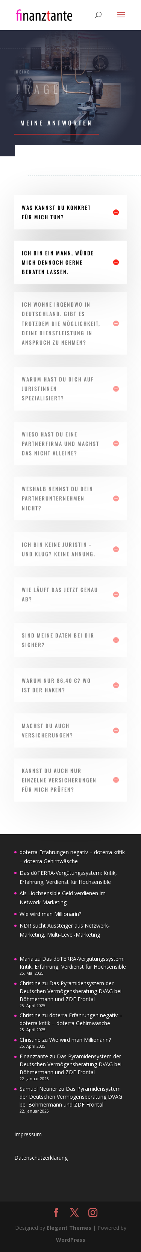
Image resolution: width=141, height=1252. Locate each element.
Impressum (28, 1134)
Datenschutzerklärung (41, 1157)
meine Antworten (56, 122)
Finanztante (34, 1056)
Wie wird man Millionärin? (50, 913)
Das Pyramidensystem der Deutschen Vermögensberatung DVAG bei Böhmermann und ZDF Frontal (70, 991)
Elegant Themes (69, 1227)
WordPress (70, 1239)
